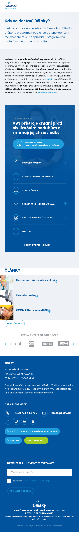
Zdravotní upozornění (19, 378)
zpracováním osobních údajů (37, 481)
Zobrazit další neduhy (39, 245)
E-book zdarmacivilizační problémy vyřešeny (38, 144)
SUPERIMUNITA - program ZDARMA (33, 310)
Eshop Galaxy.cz (36, 440)
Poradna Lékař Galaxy (19, 373)
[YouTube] (33, 421)
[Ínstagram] (16, 421)
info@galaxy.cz (56, 413)
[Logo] (10, 5)
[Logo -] (15, 344)
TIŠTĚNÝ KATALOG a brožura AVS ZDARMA (32, 431)
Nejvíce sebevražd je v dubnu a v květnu (36, 280)
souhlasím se (31, 481)
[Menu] (73, 6)
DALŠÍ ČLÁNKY (14, 323)
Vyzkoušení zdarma (17, 369)
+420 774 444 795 (21, 413)
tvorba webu (41, 526)
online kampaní (55, 526)
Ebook (13, 440)
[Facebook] (8, 421)
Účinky (50, 79)
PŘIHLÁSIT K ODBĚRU (20, 491)
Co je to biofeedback (27, 295)
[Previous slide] (6, 344)
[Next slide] (73, 344)
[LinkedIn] (24, 421)
